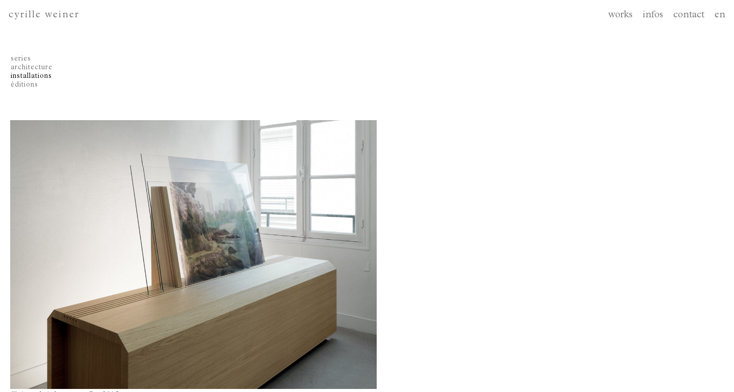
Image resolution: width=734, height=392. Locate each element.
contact (688, 15)
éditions (24, 85)
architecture (32, 67)
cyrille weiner (44, 15)
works (620, 15)
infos (653, 15)
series (21, 59)
